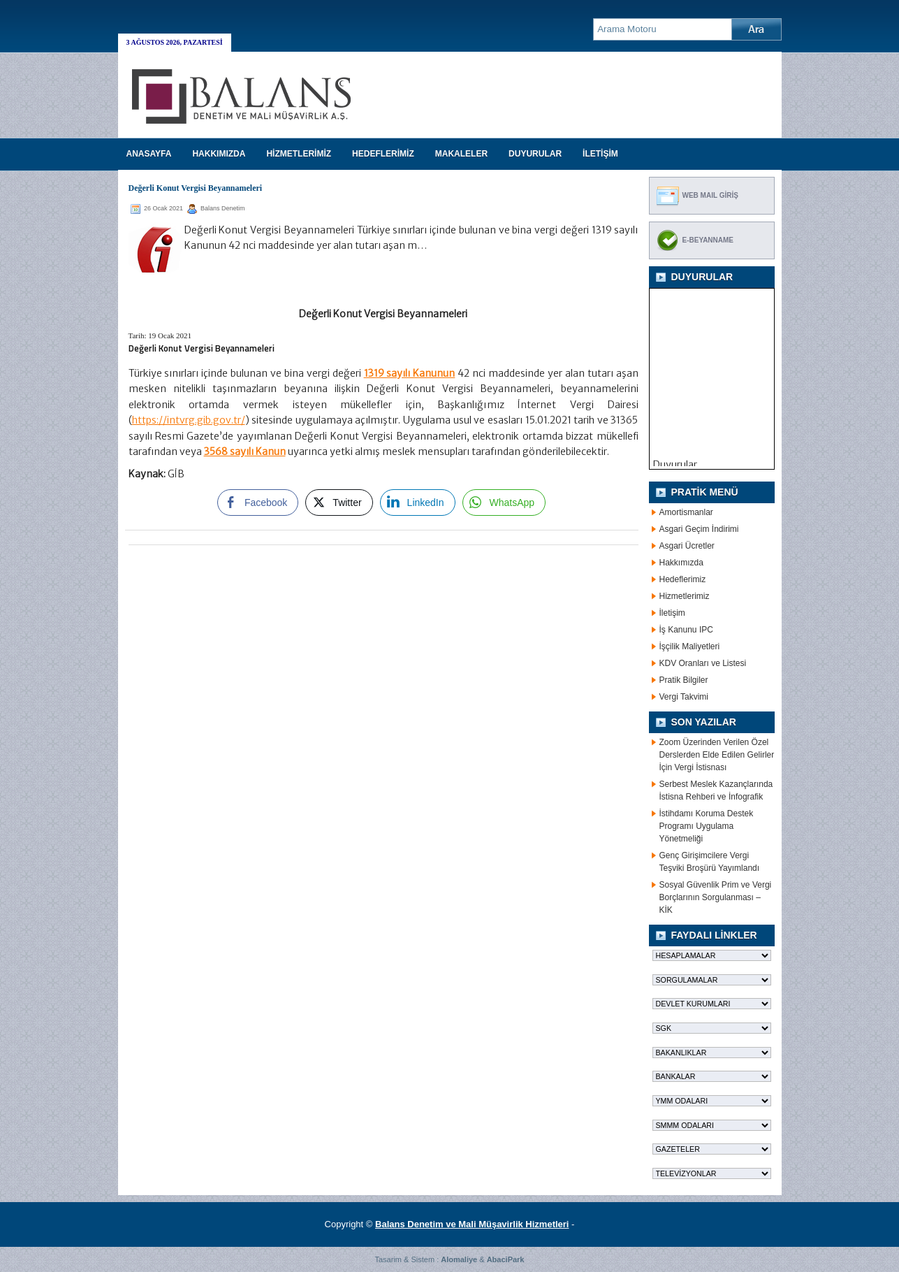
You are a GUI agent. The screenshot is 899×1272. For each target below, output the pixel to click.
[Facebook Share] (257, 502)
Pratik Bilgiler (683, 680)
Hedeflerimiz (682, 579)
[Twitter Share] (338, 502)
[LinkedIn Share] (417, 502)
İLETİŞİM (600, 154)
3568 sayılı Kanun (245, 451)
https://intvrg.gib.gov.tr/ (188, 420)
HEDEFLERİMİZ (383, 154)
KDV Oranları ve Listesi (703, 663)
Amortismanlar (686, 512)
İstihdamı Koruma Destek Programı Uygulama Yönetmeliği (706, 826)
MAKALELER (461, 154)
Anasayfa (149, 154)
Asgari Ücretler (687, 546)
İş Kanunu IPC (686, 630)
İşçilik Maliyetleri (689, 646)
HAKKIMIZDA (218, 154)
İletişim (672, 613)
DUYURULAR (535, 154)
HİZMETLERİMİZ (298, 154)
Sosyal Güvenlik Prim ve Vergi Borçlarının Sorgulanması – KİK (715, 897)
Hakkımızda (681, 563)
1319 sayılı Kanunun (409, 373)
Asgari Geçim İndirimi (699, 529)
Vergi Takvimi (683, 697)
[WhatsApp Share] (504, 502)
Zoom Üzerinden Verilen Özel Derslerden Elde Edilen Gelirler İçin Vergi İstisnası (717, 754)
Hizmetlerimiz (684, 596)
